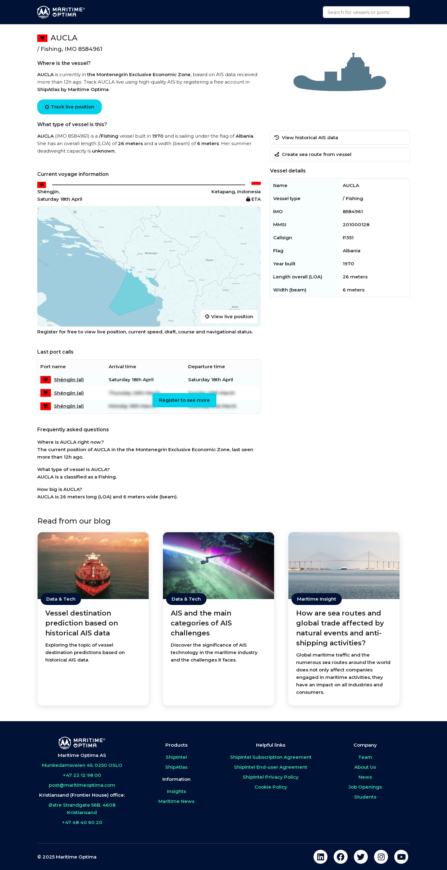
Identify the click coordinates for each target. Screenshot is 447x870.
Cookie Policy (271, 787)
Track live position (69, 107)
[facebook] (341, 857)
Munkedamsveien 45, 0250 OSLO (82, 765)
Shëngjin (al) (69, 379)
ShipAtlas (176, 767)
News (365, 777)
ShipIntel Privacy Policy (271, 777)
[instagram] (381, 857)
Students (365, 797)
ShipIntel (176, 757)
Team (365, 757)
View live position (229, 316)
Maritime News (176, 801)
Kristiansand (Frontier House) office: (82, 795)
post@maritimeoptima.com (82, 785)
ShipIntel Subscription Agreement (271, 757)
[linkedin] (320, 857)
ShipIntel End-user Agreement (270, 767)
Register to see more (184, 400)
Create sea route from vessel (312, 154)
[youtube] (401, 857)
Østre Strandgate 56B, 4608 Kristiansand (81, 808)
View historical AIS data (306, 137)
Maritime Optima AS (82, 755)
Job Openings (365, 787)
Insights (176, 791)
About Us (365, 767)
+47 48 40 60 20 (82, 822)
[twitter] (361, 857)
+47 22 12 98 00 (82, 775)
